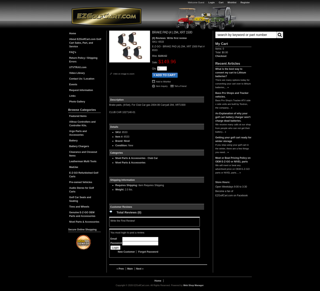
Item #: (119, 136)
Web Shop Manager (193, 285)
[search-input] (246, 35)
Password (116, 243)
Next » (139, 268)
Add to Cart (165, 75)
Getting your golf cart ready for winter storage (233, 139)
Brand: (119, 141)
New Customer (126, 251)
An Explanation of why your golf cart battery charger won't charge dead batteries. (232, 117)
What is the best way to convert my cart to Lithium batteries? (230, 73)
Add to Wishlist (163, 81)
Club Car (153, 158)
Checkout (221, 56)
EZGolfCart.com (106, 16)
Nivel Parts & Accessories (130, 158)
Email (113, 238)
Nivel (127, 141)
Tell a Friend (180, 86)
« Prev (120, 268)
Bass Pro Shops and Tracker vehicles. (232, 95)
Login (211, 2)
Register (245, 2)
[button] (233, 35)
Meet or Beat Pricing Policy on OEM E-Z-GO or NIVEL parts (233, 160)
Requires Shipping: (126, 185)
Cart (221, 2)
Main (130, 268)
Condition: (121, 145)
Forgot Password (148, 251)
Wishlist (232, 2)
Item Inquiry (162, 86)
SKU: (155, 41)
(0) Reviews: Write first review (169, 38)
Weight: (119, 189)
